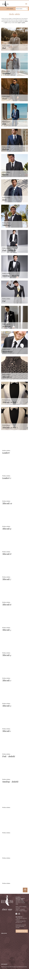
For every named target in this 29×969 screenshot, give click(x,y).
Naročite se (22, 931)
